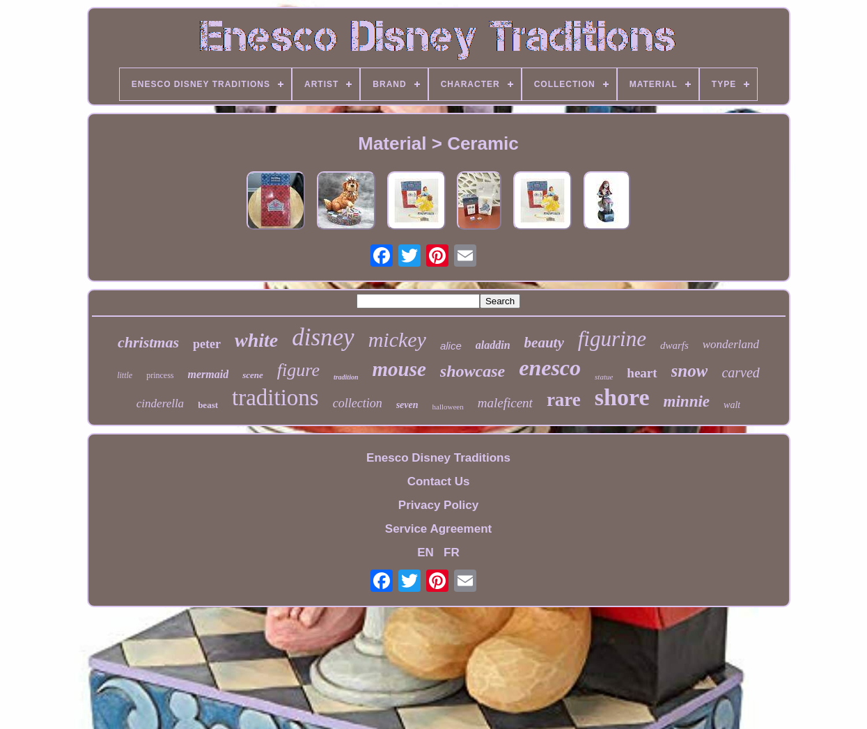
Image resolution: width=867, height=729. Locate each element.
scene (252, 375)
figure (298, 370)
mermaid (208, 374)
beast (208, 405)
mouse (399, 369)
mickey (397, 339)
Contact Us (438, 481)
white (256, 340)
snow (689, 370)
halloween (448, 406)
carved (740, 372)
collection (357, 403)
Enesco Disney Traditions (438, 457)
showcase (472, 371)
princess (159, 375)
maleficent (505, 402)
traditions (275, 397)
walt (732, 405)
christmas (148, 342)
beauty (544, 342)
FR (452, 552)
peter (207, 344)
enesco (550, 367)
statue (604, 377)
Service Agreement (438, 528)
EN (425, 552)
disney (323, 337)
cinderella (160, 403)
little (124, 375)
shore (622, 397)
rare (564, 399)
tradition (346, 377)
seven (407, 405)
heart (642, 373)
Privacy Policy (438, 505)
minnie (687, 401)
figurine (612, 339)
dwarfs (674, 345)
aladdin (493, 345)
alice (451, 346)
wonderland (731, 344)
